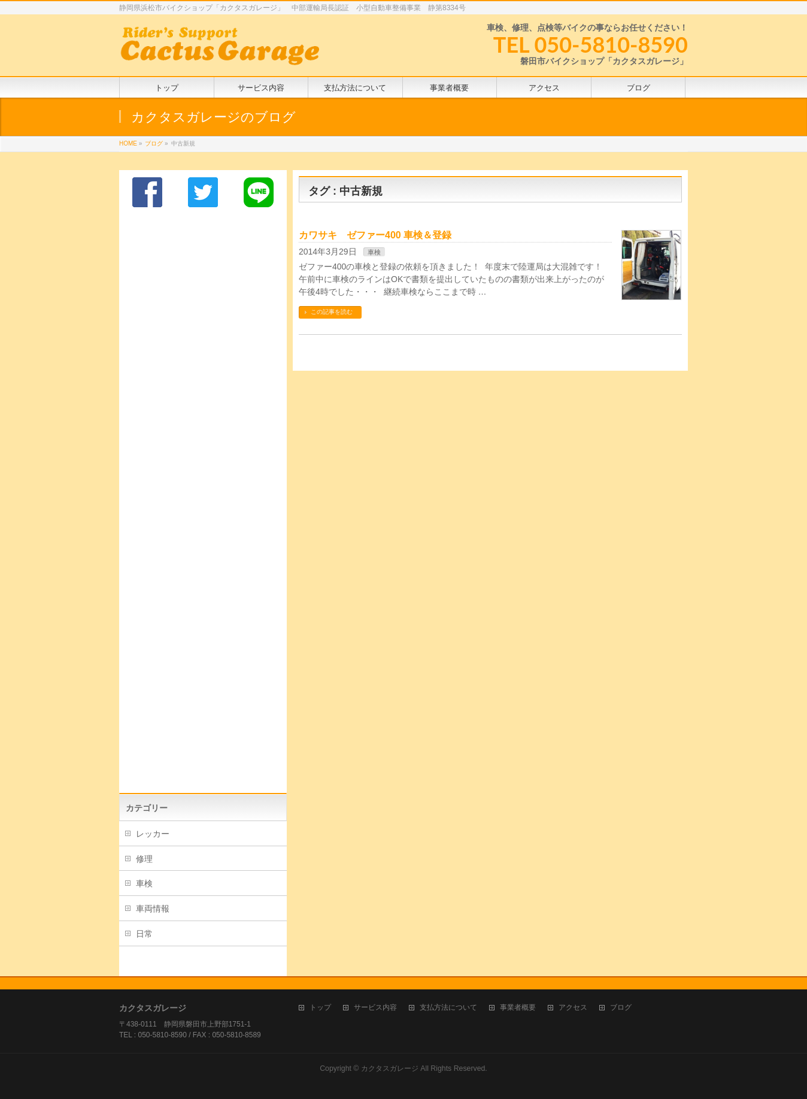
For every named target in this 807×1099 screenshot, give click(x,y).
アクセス (573, 1008)
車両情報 (152, 908)
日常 (144, 933)
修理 (144, 859)
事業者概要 (518, 1008)
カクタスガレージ (389, 1068)
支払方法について (448, 1008)
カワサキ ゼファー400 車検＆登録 (375, 235)
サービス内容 (375, 1008)
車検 (374, 252)
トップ (320, 1008)
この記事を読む (332, 311)
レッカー (152, 833)
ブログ (621, 1008)
